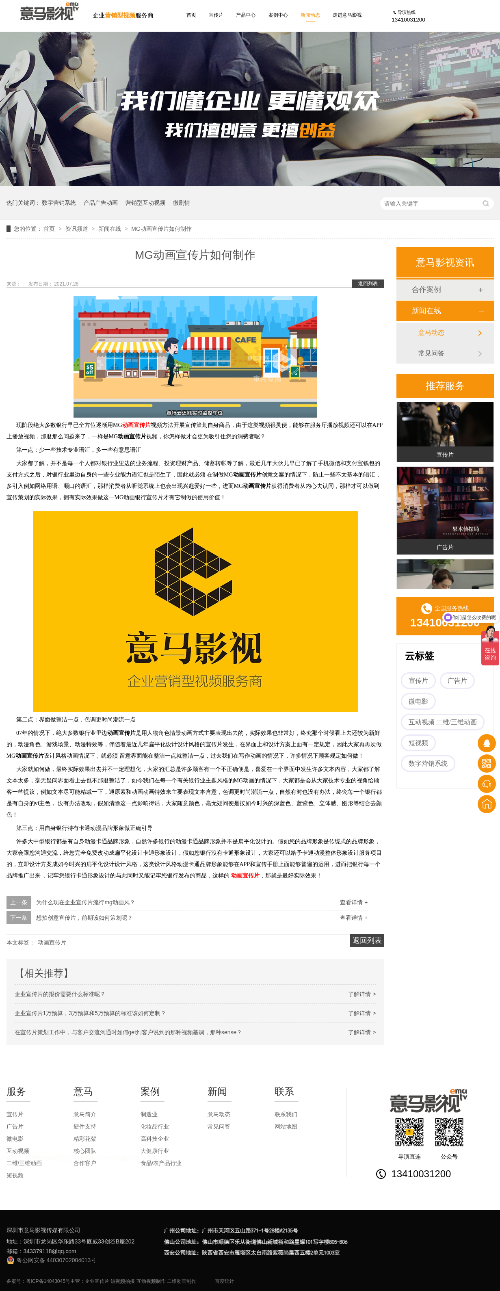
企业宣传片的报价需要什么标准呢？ (60, 994)
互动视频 (17, 1151)
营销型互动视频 (145, 202)
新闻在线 (110, 228)
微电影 (418, 701)
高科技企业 (155, 1138)
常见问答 (431, 353)
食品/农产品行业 (161, 1163)
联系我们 (286, 1114)
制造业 (149, 1114)
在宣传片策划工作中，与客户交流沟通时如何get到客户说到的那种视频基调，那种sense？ (128, 1032)
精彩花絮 (85, 1138)
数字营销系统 (59, 202)
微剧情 (181, 202)
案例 (150, 1091)
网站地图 (286, 1126)
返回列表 (368, 283)
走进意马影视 (347, 15)
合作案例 (426, 290)
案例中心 (278, 15)
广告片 (445, 548)
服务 (16, 1091)
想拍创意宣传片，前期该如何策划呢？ (84, 917)
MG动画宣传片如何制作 (161, 228)
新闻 (217, 1091)
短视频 (418, 742)
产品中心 (245, 15)
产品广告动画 (101, 202)
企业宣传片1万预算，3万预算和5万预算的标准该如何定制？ (90, 1013)
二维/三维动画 (24, 1163)
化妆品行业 (155, 1126)
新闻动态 (310, 15)
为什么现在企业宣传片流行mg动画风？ (85, 902)
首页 (191, 15)
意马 (83, 1091)
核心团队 (85, 1151)
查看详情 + (354, 902)
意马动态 (431, 332)
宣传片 (216, 15)
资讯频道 (77, 228)
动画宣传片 (136, 425)
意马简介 (85, 1114)
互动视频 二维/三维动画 (443, 722)
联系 (284, 1091)
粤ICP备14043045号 (48, 1281)
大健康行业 (155, 1151)
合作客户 (85, 1163)
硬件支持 (85, 1126)
